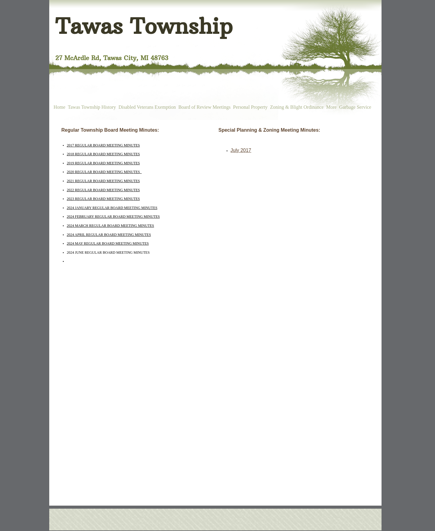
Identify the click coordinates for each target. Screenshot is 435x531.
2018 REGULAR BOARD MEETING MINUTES (103, 154)
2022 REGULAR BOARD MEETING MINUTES (103, 190)
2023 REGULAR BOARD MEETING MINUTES (103, 199)
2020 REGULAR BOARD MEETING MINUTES (104, 172)
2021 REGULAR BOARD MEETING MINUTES (103, 181)
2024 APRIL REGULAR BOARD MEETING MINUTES (109, 235)
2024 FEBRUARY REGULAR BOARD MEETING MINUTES (113, 216)
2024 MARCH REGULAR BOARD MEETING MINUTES (110, 226)
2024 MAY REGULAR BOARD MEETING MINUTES (108, 243)
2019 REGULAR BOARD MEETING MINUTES (103, 163)
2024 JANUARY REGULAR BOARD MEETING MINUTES (112, 208)
